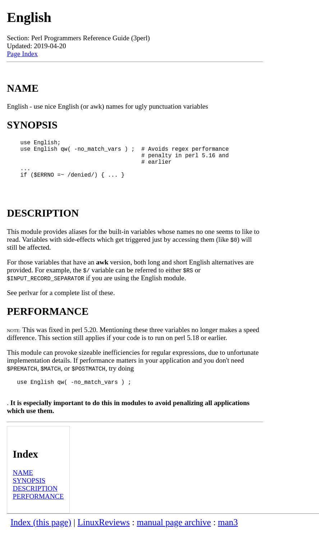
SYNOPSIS (29, 493)
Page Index (22, 54)
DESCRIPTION (35, 501)
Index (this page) (40, 535)
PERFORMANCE (38, 509)
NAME (23, 485)
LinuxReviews (104, 535)
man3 (228, 535)
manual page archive (174, 535)
